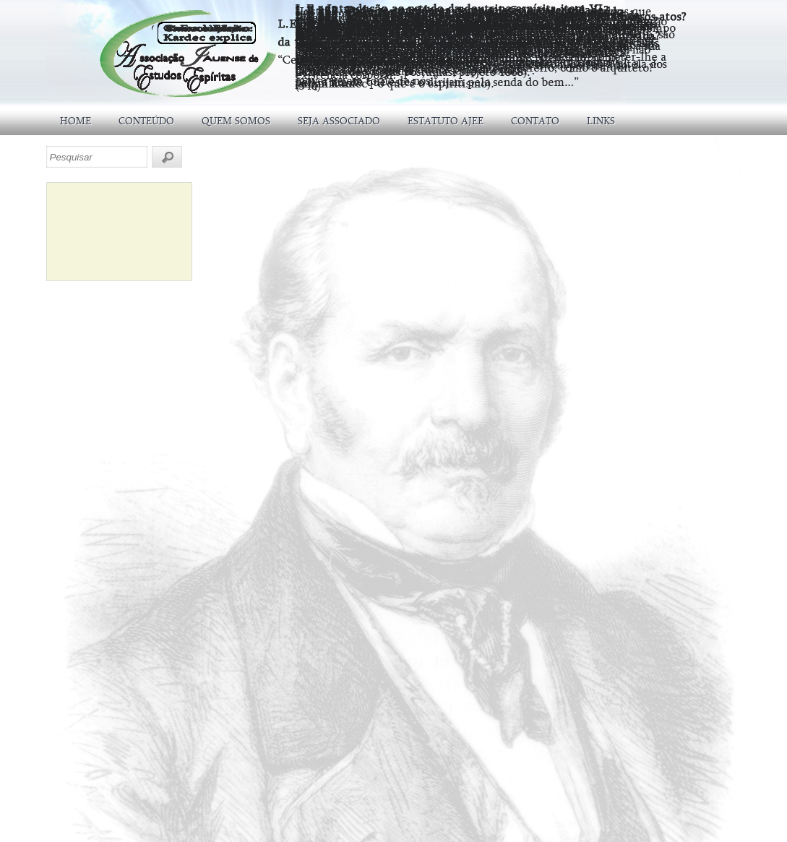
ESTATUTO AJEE (445, 120)
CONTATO (535, 120)
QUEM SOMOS (236, 120)
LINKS (601, 120)
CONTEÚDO (146, 120)
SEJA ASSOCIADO (339, 120)
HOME (75, 120)
